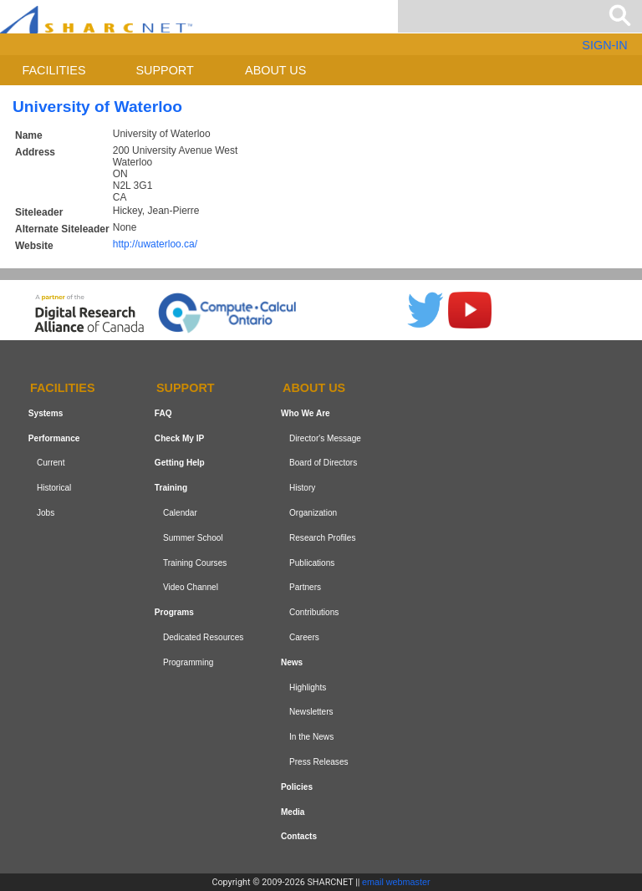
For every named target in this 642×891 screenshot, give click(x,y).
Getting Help (180, 463)
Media (293, 812)
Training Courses (195, 563)
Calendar (180, 512)
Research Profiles (322, 537)
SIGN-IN (604, 45)
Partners (305, 588)
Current (51, 463)
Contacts (299, 836)
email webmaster (396, 882)
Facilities (54, 70)
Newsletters (311, 711)
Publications (311, 563)
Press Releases (319, 761)
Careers (304, 637)
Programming (188, 662)
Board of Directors (323, 463)
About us (275, 70)
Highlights (307, 687)
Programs (174, 612)
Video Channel (190, 588)
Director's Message (325, 438)
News (292, 662)
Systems (45, 413)
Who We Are (305, 413)
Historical (54, 487)
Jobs (45, 512)
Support (164, 70)
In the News (311, 736)
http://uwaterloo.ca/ (155, 244)
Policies (297, 787)
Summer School (193, 537)
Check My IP (179, 438)
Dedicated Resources (203, 637)
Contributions (314, 612)
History (302, 487)
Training (171, 487)
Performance (54, 438)
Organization (313, 512)
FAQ (163, 413)
